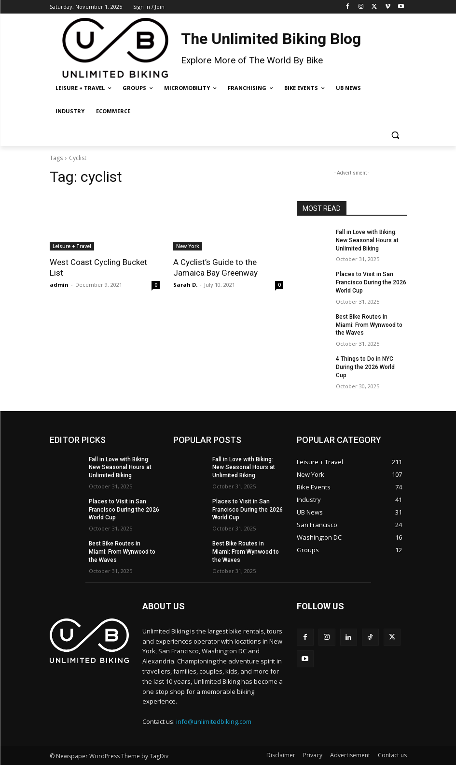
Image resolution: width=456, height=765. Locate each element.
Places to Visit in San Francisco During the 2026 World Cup (371, 282)
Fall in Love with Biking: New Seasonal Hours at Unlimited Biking (367, 240)
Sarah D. (185, 284)
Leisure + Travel (72, 246)
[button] (395, 134)
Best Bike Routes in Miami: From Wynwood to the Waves (369, 325)
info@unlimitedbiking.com (213, 721)
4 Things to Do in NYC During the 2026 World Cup (365, 367)
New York (187, 246)
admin (59, 284)
